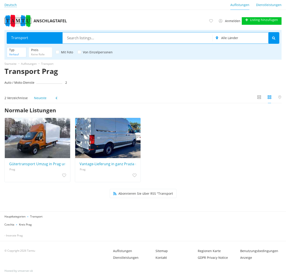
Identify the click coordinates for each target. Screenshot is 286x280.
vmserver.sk (25, 270)
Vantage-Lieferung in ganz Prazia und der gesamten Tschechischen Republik (109, 163)
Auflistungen (239, 5)
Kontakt (161, 257)
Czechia (9, 224)
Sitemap (162, 250)
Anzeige (246, 257)
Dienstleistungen (269, 5)
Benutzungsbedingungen (259, 250)
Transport (36, 216)
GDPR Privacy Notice (213, 257)
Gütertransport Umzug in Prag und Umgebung (38, 163)
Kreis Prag (25, 224)
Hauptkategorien (14, 216)
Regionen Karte (209, 250)
